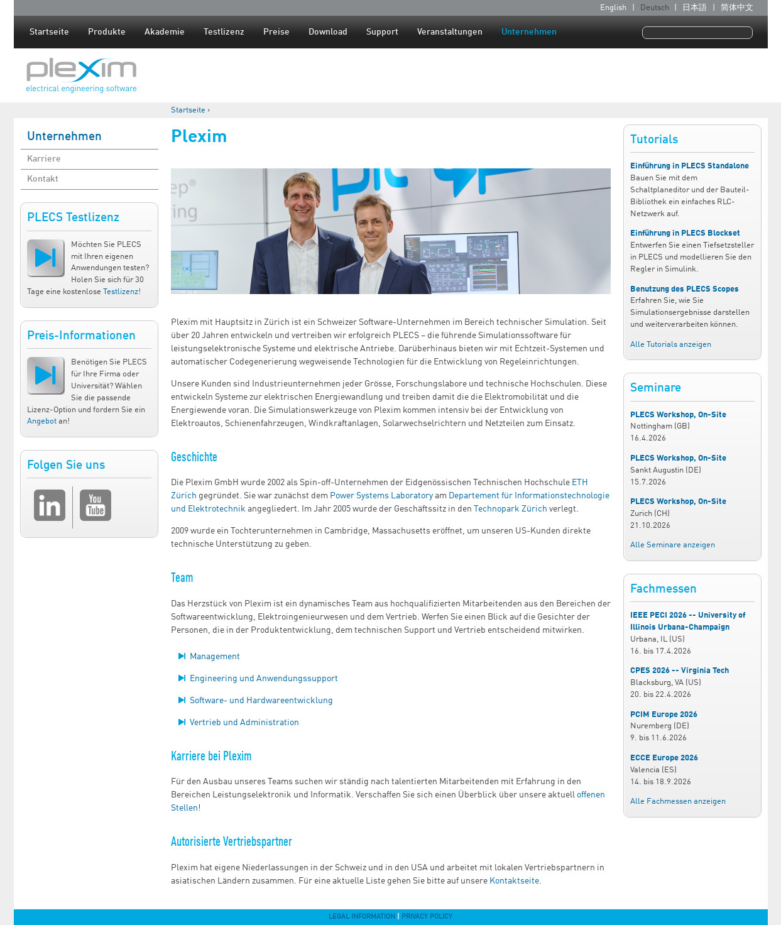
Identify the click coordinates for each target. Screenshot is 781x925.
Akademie (165, 32)
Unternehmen (529, 32)
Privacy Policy (426, 917)
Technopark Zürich (510, 509)
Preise (276, 32)
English (613, 8)
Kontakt (42, 179)
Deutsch (654, 8)
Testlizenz (224, 32)
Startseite (49, 32)
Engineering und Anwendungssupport (264, 678)
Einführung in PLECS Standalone (689, 166)
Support (382, 32)
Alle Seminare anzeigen (672, 545)
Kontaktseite (514, 881)
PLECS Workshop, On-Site (678, 415)
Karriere (44, 159)
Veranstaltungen (450, 32)
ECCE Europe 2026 (664, 758)
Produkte (107, 32)
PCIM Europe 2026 (663, 715)
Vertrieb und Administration (244, 722)
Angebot (42, 421)
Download (328, 32)
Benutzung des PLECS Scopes (684, 289)
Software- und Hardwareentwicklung (261, 700)
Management (215, 656)
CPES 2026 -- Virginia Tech (679, 671)
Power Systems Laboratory (381, 495)
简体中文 (737, 8)
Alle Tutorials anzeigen (670, 345)
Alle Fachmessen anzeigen (678, 801)
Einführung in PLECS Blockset (685, 233)
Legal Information (362, 917)
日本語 (694, 8)
